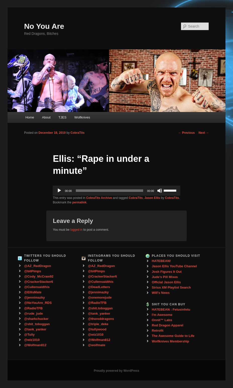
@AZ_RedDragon (37, 266)
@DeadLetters (99, 287)
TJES (63, 117)
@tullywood (97, 329)
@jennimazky (34, 297)
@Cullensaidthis (37, 287)
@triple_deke (98, 324)
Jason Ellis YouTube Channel (174, 266)
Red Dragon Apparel (167, 325)
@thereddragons (101, 319)
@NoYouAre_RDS (38, 303)
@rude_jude (33, 313)
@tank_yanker (35, 329)
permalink (79, 202)
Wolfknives (82, 117)
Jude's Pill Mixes (165, 277)
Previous (186, 133)
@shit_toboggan (37, 324)
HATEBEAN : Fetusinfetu (171, 309)
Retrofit (157, 330)
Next (204, 133)
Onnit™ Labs (162, 320)
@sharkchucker (36, 319)
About (46, 117)
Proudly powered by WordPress (116, 370)
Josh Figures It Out (167, 272)
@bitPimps (32, 271)
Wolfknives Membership (170, 341)
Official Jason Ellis (166, 282)
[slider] (109, 190)
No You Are (44, 26)
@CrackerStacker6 (38, 282)
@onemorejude (99, 297)
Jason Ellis (152, 198)
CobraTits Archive (99, 198)
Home (29, 117)
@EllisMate (32, 292)
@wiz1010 (32, 340)
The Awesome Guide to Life (173, 336)
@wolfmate (96, 345)
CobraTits (78, 133)
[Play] (59, 190)
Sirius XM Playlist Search (171, 287)
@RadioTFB (33, 308)
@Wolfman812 (35, 345)
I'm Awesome (162, 315)
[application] (116, 191)
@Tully (29, 334)
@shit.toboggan (100, 308)
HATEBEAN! (161, 261)
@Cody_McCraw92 (38, 276)
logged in (76, 229)
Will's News (161, 293)
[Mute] (159, 190)
